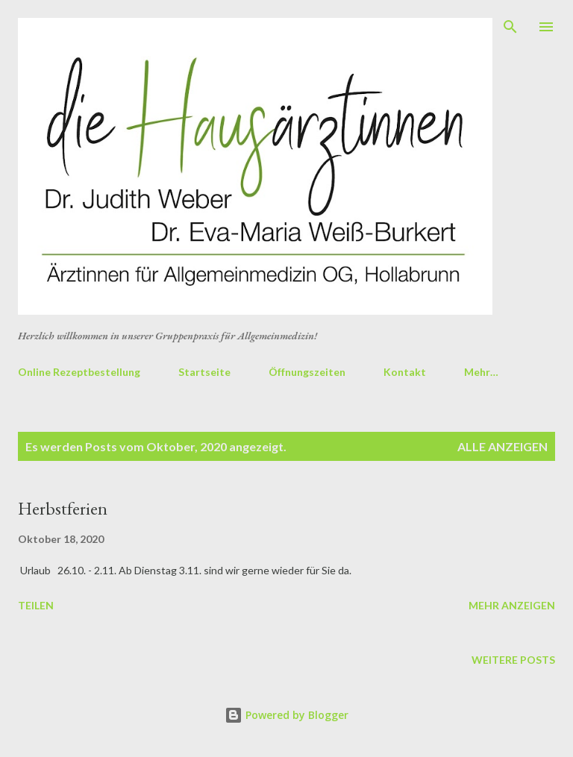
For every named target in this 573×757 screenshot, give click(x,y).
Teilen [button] (36, 605)
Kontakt (404, 371)
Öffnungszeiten (307, 371)
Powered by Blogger (286, 715)
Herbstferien (62, 508)
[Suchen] (510, 27)
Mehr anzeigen (512, 605)
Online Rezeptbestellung (79, 371)
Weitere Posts (513, 659)
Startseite (204, 371)
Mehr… (481, 371)
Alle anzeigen (502, 446)
